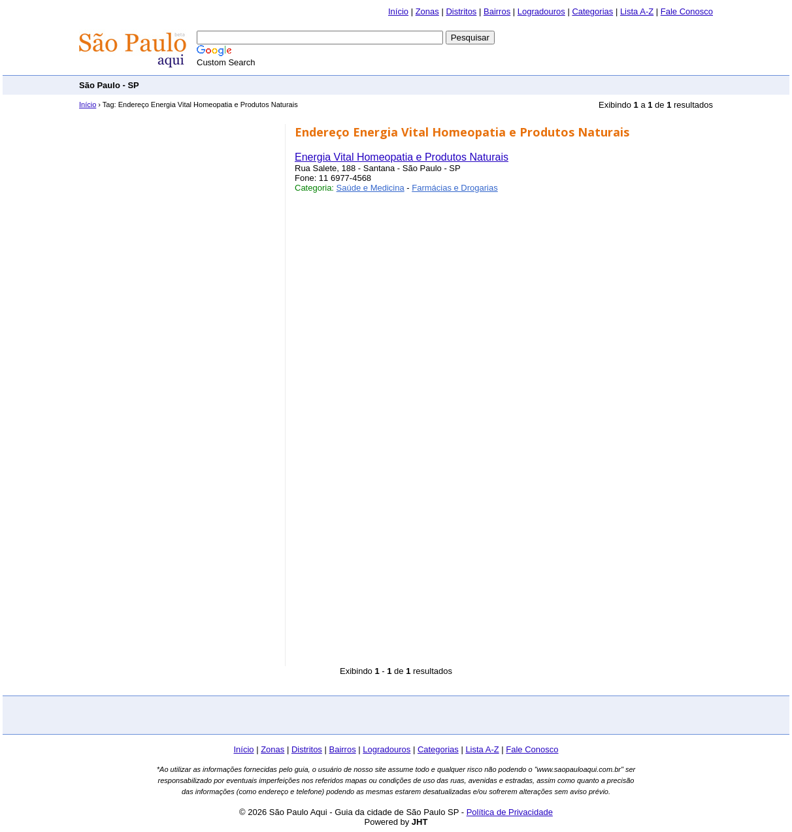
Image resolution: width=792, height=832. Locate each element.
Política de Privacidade (510, 812)
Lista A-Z (636, 11)
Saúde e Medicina (370, 188)
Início (398, 11)
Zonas (427, 11)
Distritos (461, 11)
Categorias (592, 11)
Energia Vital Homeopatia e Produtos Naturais (401, 157)
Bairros (497, 11)
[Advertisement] (475, 84)
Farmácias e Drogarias (455, 188)
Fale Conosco (687, 11)
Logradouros (541, 11)
